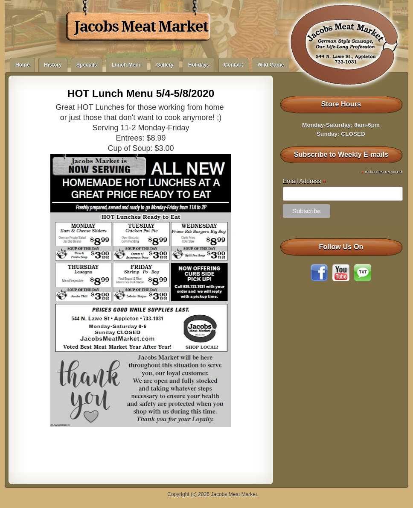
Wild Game (270, 65)
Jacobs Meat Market (141, 26)
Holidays (198, 65)
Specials (86, 65)
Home (22, 65)
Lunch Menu (126, 65)
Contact (233, 65)
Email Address (304, 181)
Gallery (165, 65)
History (52, 65)
